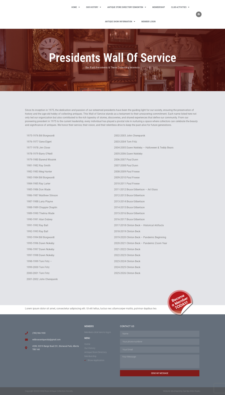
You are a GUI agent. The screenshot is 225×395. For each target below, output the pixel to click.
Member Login (148, 21)
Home (75, 7)
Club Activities (180, 7)
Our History (93, 7)
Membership (158, 7)
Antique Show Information (120, 21)
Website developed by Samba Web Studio (181, 391)
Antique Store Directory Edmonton (126, 7)
